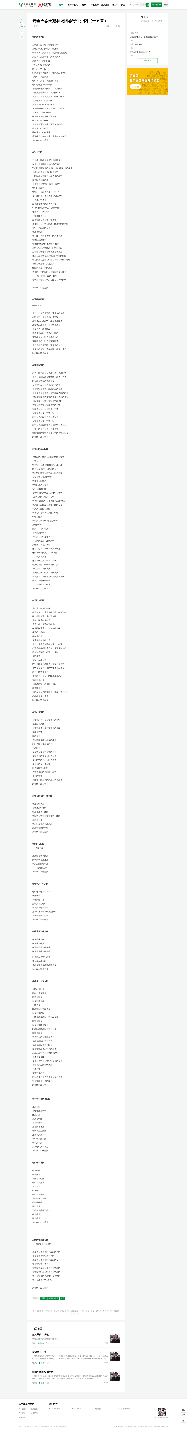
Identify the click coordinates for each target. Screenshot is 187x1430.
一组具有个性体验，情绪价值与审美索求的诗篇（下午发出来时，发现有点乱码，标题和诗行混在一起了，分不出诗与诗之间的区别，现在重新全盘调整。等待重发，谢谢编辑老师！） (70, 1377)
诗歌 (62, 5)
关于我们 (22, 1409)
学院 (123, 5)
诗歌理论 (95, 5)
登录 (166, 5)
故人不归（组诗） (41, 1334)
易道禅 (40, 1343)
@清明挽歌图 (53, 1298)
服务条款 (22, 1417)
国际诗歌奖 (73, 5)
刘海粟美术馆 (54, 1409)
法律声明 (34, 1413)
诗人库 (115, 5)
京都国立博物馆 (123, 1409)
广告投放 (22, 1413)
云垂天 (43, 1298)
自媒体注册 (156, 5)
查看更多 (147, 61)
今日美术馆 (76, 1409)
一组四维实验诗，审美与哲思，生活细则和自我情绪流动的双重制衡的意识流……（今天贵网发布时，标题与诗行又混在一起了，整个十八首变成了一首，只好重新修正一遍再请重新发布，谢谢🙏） (70, 1357)
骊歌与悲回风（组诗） (43, 1372)
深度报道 (105, 5)
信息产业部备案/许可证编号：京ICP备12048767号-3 (151, 1426)
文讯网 (97, 1409)
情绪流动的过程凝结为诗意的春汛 (45, 1339)
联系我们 (34, 1409)
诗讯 (85, 5)
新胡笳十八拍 (39, 1352)
